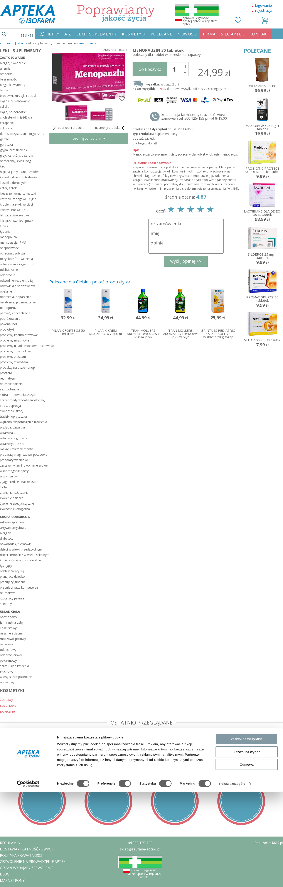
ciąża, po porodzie (13, 112)
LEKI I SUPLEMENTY (96, 34)
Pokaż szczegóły (232, 506)
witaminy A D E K (12, 444)
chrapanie (7, 123)
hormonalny (8, 617)
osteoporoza (9, 308)
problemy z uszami (13, 357)
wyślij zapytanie (89, 138)
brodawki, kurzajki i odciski (18, 96)
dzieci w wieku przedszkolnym (21, 549)
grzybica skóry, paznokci (17, 155)
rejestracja (263, 10)
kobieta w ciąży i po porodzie (20, 560)
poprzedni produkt (68, 128)
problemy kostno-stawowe (19, 335)
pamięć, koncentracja (15, 313)
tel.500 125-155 (140, 842)
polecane (7, 711)
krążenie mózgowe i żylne (18, 199)
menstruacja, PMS (13, 242)
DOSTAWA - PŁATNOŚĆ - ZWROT (27, 849)
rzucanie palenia (11, 384)
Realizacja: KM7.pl (268, 842)
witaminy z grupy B (13, 438)
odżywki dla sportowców (17, 286)
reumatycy (7, 593)
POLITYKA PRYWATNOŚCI (21, 855)
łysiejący (6, 566)
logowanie (263, 5)
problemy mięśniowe (14, 340)
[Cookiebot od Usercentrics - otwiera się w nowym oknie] (28, 506)
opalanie (6, 291)
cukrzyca (6, 128)
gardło (4, 139)
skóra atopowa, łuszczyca (18, 395)
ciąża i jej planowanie (15, 101)
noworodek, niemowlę (16, 544)
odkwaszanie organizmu (17, 264)
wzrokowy (7, 682)
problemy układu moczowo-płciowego (23, 346)
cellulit (4, 106)
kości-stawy (8, 628)
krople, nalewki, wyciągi (16, 204)
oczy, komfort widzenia (16, 259)
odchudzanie (9, 270)
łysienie (5, 231)
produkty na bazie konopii (18, 367)
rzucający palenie (12, 598)
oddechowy (8, 650)
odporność (7, 275)
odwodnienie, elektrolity (17, 280)
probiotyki (7, 329)
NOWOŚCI (187, 34)
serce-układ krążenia (14, 666)
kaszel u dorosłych (13, 183)
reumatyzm (8, 378)
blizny (4, 90)
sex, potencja (9, 389)
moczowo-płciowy (13, 639)
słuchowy (6, 671)
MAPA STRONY (12, 880)
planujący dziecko (12, 576)
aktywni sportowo (12, 522)
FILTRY (52, 34)
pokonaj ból (8, 324)
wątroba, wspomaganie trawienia (23, 422)
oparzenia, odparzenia (15, 297)
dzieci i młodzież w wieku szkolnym (23, 555)
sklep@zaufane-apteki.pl (140, 849)
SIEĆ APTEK (232, 34)
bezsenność (8, 79)
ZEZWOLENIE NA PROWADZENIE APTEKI (33, 861)
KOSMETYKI (133, 34)
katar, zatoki (8, 188)
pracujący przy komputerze (19, 587)
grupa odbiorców (15, 517)
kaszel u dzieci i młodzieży (18, 177)
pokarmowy (8, 660)
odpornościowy (11, 655)
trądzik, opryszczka (13, 416)
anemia (5, 68)
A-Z (67, 34)
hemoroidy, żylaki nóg (15, 161)
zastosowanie (12, 57)
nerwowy (6, 644)
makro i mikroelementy (16, 449)
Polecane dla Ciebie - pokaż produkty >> (90, 282)
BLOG (4, 874)
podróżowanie (10, 318)
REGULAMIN (10, 842)
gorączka (6, 144)
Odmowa (246, 487)
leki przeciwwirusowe (15, 215)
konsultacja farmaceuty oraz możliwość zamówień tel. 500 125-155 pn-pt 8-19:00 (194, 116)
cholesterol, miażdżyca (16, 117)
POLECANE (161, 34)
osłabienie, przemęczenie (18, 302)
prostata (6, 373)
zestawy (6, 699)
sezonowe (8, 705)
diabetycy (6, 538)
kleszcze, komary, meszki (18, 193)
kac (2, 166)
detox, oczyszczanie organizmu (22, 134)
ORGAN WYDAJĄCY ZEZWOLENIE (26, 867)
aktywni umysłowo (13, 528)
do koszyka (150, 69)
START (21, 43)
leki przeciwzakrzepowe (16, 221)
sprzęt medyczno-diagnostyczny (22, 400)
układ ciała (10, 611)
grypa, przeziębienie (14, 150)
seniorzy (6, 604)
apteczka (6, 74)
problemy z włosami (14, 362)
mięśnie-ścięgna (11, 633)
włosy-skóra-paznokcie (16, 677)
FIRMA (209, 34)
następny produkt (110, 128)
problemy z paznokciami (17, 351)
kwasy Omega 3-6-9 (14, 210)
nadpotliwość (9, 248)
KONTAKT (259, 34)
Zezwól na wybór (247, 474)
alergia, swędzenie (13, 63)
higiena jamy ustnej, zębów (19, 172)
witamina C (8, 433)
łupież (4, 226)
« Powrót (7, 43)
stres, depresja (10, 405)
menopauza (87, 43)
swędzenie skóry (11, 411)
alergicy (5, 533)
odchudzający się (12, 571)
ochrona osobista (12, 253)
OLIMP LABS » (182, 129)
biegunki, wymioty (12, 85)
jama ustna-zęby (12, 622)
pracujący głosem (12, 582)
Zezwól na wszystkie (247, 461)
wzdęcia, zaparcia (12, 427)
